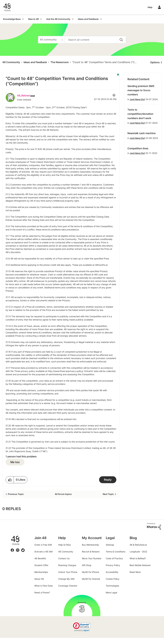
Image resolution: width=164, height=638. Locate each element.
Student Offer (41, 565)
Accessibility (112, 572)
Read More (135, 572)
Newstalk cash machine (141, 133)
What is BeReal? (138, 558)
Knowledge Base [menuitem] (12, 19)
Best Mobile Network (140, 565)
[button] (10, 479)
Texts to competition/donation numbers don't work (140, 114)
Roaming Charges (67, 565)
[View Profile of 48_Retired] (23, 95)
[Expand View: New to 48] (41, 19)
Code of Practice (114, 558)
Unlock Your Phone (67, 572)
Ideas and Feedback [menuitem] (88, 19)
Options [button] (155, 62)
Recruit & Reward (90, 551)
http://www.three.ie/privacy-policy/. (66, 371)
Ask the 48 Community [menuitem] (58, 19)
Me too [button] (15, 462)
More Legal (111, 592)
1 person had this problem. (21, 456)
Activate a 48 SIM (43, 551)
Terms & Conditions (115, 551)
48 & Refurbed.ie (138, 544)
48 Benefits (40, 558)
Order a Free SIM (43, 544)
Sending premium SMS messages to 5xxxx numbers (140, 90)
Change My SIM (66, 579)
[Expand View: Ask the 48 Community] (72, 19)
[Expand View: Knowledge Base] (22, 19)
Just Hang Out (137, 99)
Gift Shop (86, 565)
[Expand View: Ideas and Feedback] (101, 19)
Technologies (112, 585)
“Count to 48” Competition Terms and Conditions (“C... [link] (104, 62)
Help (150, 7)
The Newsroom (59, 62)
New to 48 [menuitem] (33, 19)
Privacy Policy (113, 565)
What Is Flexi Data (43, 585)
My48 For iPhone (90, 572)
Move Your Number (91, 558)
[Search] (95, 39)
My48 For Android (91, 579)
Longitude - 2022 (138, 551)
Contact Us (64, 558)
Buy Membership (90, 544)
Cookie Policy (112, 579)
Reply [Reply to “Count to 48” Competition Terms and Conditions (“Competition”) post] (108, 479)
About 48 (39, 579)
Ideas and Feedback (35, 62)
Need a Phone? (42, 592)
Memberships (41, 572)
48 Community (7, 7)
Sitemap (110, 544)
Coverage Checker (67, 585)
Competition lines (137, 148)
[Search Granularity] (51, 39)
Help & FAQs (64, 544)
